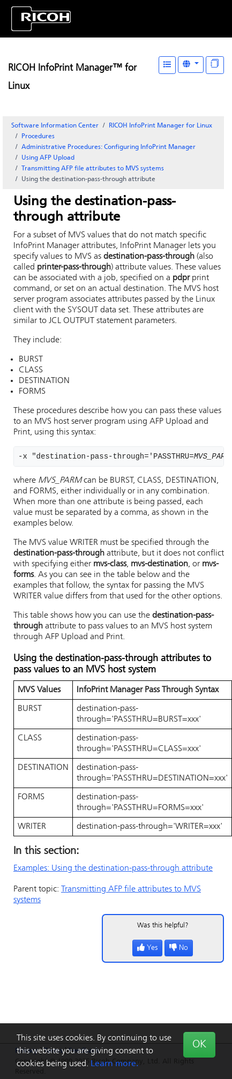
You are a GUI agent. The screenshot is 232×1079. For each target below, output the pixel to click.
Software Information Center (55, 126)
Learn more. (114, 1064)
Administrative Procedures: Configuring (108, 147)
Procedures (38, 136)
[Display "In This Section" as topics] (215, 65)
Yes (147, 948)
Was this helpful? (163, 925)
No (178, 948)
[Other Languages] (191, 64)
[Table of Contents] (167, 65)
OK (199, 1044)
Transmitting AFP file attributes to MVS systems (92, 169)
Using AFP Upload (47, 158)
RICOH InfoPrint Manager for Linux (160, 126)
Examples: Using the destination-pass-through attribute (113, 868)
